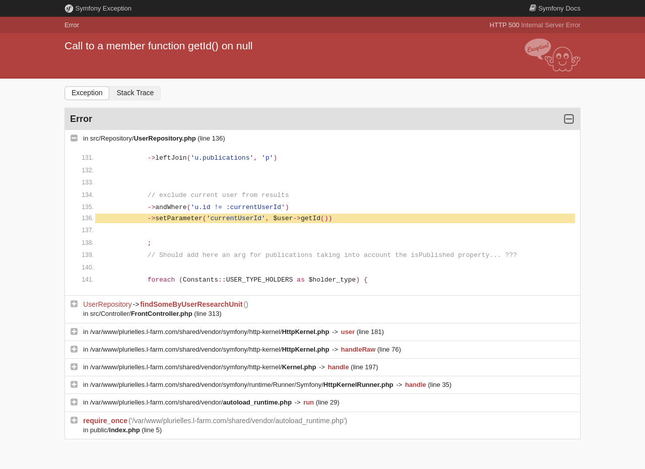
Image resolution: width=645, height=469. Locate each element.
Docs (554, 8)
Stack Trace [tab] (135, 93)
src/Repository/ (144, 138)
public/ (116, 430)
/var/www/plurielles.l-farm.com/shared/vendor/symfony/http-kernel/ (210, 332)
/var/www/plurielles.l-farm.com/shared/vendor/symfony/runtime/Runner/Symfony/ (242, 384)
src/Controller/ (142, 313)
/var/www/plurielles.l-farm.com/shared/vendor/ (192, 402)
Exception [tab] (87, 93)
